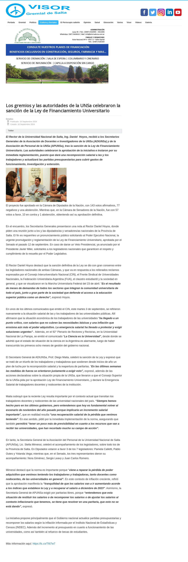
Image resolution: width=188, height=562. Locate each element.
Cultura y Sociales (48, 22)
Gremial (22, 22)
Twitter (11, 130)
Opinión (87, 22)
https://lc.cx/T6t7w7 (44, 543)
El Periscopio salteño (70, 22)
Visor (129, 22)
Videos (138, 22)
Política (33, 22)
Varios (120, 22)
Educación (108, 22)
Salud (97, 22)
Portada (11, 22)
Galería (148, 22)
